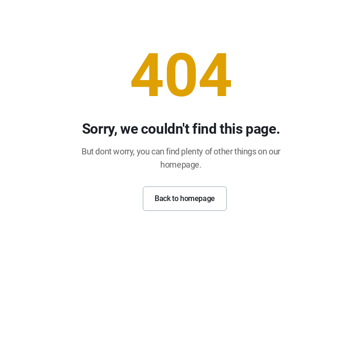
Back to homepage (185, 198)
